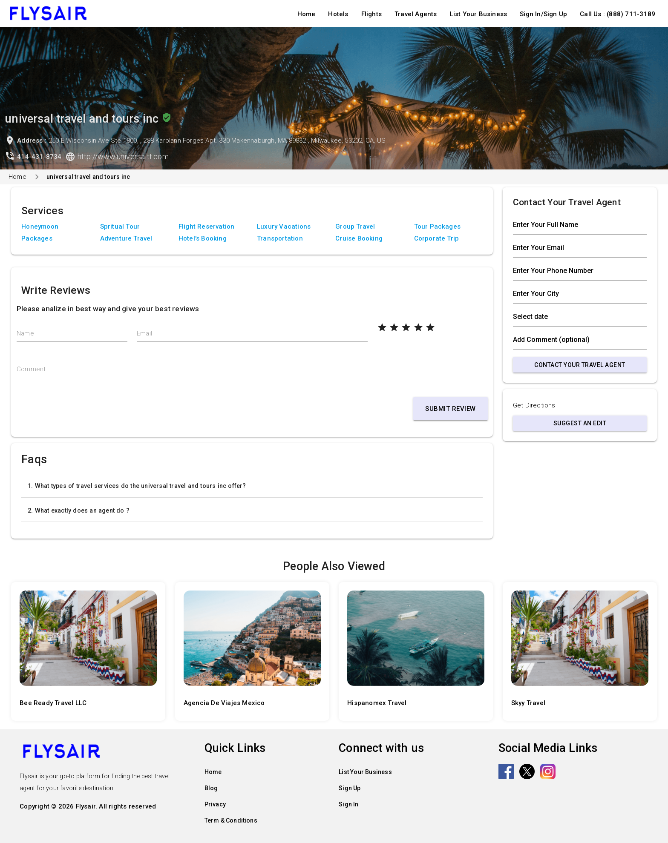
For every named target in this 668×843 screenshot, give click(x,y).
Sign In (348, 804)
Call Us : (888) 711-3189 (617, 14)
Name (25, 333)
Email (144, 333)
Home (306, 14)
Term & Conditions (230, 820)
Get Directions (534, 405)
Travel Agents (415, 14)
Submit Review (450, 409)
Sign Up (349, 788)
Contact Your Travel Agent (579, 364)
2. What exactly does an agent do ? (79, 510)
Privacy (215, 804)
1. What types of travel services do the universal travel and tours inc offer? (137, 485)
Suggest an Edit (580, 423)
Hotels (338, 14)
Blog (211, 788)
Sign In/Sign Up (543, 14)
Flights (371, 14)
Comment (31, 369)
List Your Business (478, 14)
